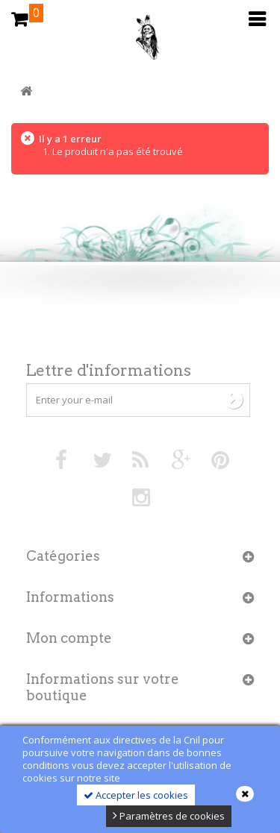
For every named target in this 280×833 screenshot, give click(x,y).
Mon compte (69, 638)
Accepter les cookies (136, 795)
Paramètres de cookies (169, 816)
